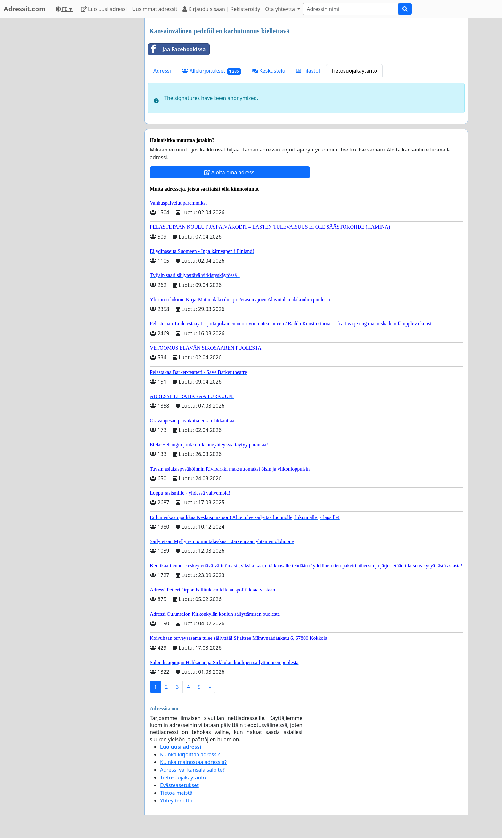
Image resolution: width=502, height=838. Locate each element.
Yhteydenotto (176, 800)
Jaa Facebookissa (177, 49)
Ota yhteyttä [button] (280, 8)
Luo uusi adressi (104, 8)
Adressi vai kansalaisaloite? (192, 769)
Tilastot (308, 70)
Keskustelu (269, 70)
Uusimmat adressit (154, 8)
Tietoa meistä (176, 792)
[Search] (351, 9)
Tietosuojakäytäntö (354, 70)
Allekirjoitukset (211, 71)
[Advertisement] (82, 114)
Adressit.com (24, 8)
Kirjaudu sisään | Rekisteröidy (221, 8)
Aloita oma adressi (230, 172)
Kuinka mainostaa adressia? (193, 762)
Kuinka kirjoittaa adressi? (190, 754)
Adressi (162, 70)
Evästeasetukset (179, 785)
